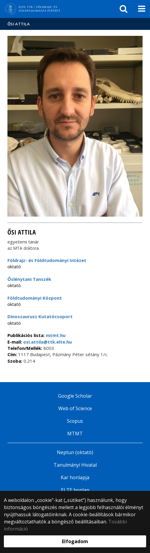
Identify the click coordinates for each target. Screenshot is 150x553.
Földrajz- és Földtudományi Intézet (46, 260)
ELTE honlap (75, 490)
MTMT (75, 433)
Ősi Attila (18, 24)
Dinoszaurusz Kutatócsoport (40, 316)
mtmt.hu (55, 335)
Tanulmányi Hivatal (75, 465)
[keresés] (123, 9)
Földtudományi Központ (34, 298)
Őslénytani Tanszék (29, 279)
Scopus (75, 421)
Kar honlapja (75, 477)
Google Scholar (75, 396)
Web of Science (75, 408)
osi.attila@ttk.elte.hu (47, 342)
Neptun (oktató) (75, 452)
